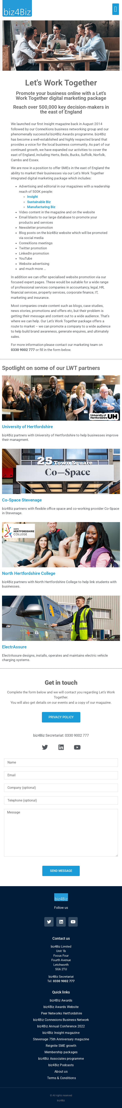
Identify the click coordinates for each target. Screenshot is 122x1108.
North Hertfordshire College (28, 573)
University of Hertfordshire (27, 426)
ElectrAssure (14, 647)
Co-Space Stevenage (22, 500)
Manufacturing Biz (41, 207)
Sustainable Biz (39, 202)
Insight (32, 197)
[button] (115, 9)
